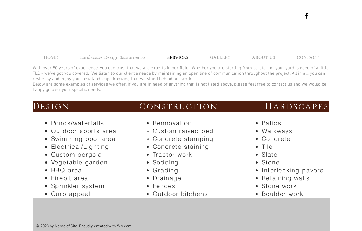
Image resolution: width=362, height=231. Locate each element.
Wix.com (124, 226)
